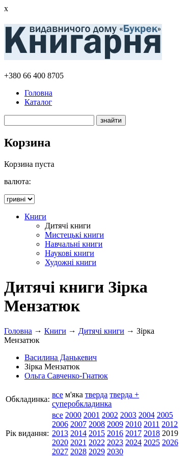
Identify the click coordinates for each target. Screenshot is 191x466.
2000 (73, 415)
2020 (60, 442)
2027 (60, 451)
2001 (92, 415)
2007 (78, 424)
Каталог (38, 102)
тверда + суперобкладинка (95, 399)
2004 (147, 415)
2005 (165, 415)
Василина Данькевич (60, 357)
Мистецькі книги (74, 234)
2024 (133, 442)
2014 (78, 433)
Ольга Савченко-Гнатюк (66, 375)
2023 (115, 442)
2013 (60, 433)
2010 (133, 424)
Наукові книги (69, 253)
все (57, 394)
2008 (97, 424)
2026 (170, 442)
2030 (115, 451)
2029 (97, 451)
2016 (115, 433)
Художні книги (70, 262)
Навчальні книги (73, 244)
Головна (38, 93)
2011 (151, 424)
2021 (78, 442)
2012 (169, 424)
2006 (60, 424)
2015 (97, 433)
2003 (128, 415)
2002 (110, 415)
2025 (152, 442)
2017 (133, 433)
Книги (35, 216)
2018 (152, 433)
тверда (96, 394)
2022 (97, 442)
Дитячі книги (101, 331)
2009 (115, 424)
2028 (78, 451)
